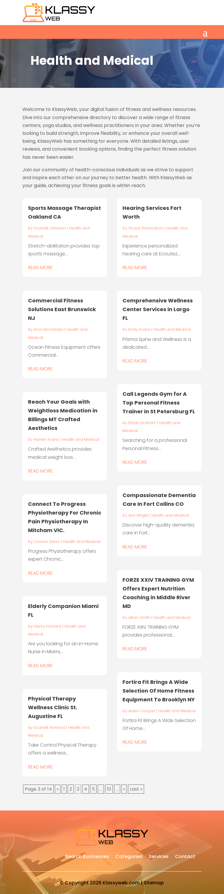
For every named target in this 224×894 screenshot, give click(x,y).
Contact (185, 857)
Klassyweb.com (121, 882)
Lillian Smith (139, 617)
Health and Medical (80, 439)
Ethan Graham (142, 423)
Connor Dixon (47, 541)
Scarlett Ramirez (49, 727)
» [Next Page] (124, 789)
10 (109, 789)
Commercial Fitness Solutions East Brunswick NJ (62, 309)
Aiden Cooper (141, 711)
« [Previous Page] (58, 789)
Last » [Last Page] (136, 789)
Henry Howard (47, 626)
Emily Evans (139, 329)
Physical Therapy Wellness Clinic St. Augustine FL (52, 707)
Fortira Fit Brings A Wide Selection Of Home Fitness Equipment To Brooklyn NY (159, 690)
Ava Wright (138, 515)
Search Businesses (87, 857)
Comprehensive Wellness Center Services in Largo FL (158, 309)
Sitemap (154, 882)
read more (40, 267)
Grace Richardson (145, 228)
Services (159, 857)
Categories (129, 857)
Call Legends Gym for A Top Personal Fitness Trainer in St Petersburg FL (159, 402)
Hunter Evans (46, 439)
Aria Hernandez (48, 329)
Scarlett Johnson (50, 228)
